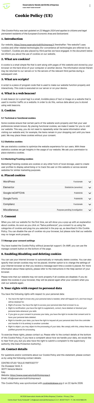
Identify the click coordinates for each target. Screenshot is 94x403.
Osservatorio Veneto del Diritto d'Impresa (41, 5)
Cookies (59, 396)
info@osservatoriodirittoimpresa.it (43, 400)
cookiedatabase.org (52, 383)
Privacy (66, 396)
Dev (72, 396)
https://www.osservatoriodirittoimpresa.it (34, 44)
